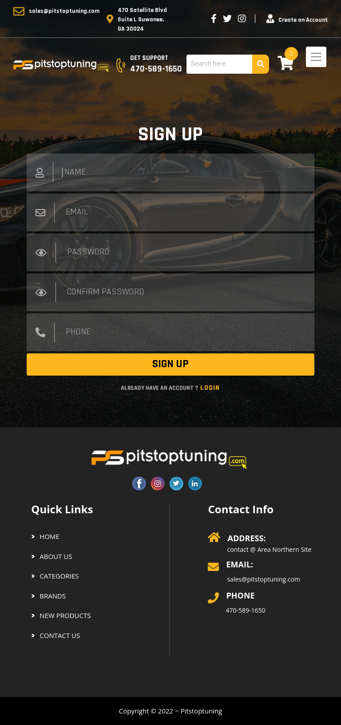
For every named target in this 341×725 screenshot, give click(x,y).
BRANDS (53, 595)
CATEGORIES (59, 575)
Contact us (60, 635)
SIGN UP (170, 364)
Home (49, 536)
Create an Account (303, 20)
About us (56, 556)
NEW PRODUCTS (65, 615)
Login (209, 387)
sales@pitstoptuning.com (64, 11)
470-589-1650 (245, 610)
